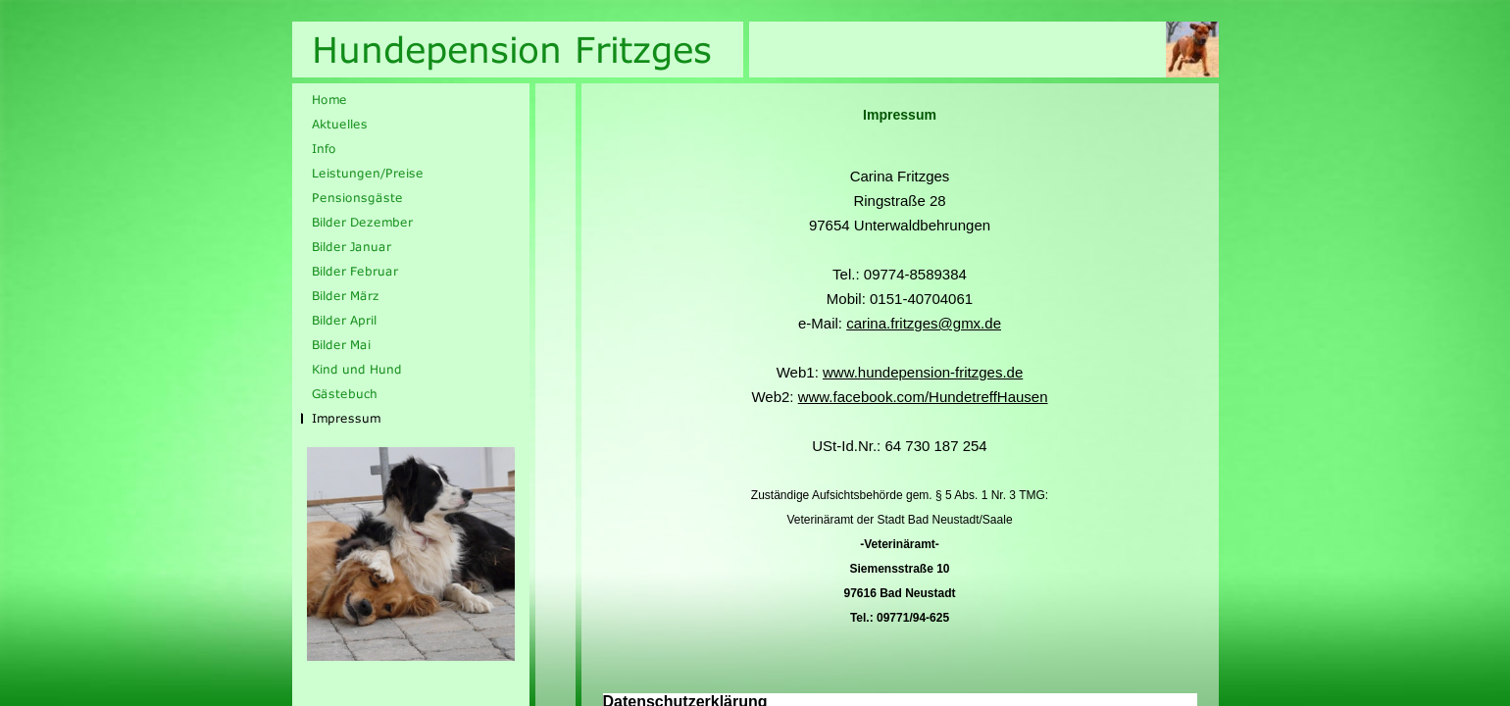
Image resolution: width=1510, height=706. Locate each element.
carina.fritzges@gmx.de (923, 323)
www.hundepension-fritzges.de (923, 372)
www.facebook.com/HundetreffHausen (923, 396)
